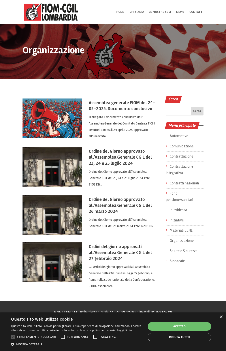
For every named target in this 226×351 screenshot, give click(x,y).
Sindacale (177, 261)
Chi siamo (137, 12)
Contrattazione (181, 156)
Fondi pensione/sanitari (179, 196)
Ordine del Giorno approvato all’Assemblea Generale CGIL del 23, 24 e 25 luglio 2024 (120, 157)
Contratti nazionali (184, 183)
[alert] (113, 331)
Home (120, 12)
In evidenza (178, 210)
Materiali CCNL (181, 230)
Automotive (179, 136)
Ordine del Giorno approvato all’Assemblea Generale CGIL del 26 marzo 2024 (120, 205)
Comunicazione (182, 146)
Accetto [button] (179, 326)
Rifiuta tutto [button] (179, 337)
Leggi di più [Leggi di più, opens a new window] (124, 330)
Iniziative (177, 220)
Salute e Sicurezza (184, 251)
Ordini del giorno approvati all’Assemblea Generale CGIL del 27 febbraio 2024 (120, 253)
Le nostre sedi (160, 12)
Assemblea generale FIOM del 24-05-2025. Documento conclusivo (122, 105)
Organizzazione (182, 240)
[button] (76, 344)
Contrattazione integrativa (179, 169)
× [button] (221, 317)
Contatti (196, 12)
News (180, 12)
